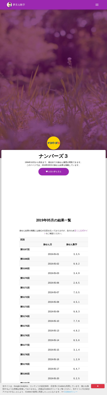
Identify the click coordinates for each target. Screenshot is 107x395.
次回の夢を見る (54, 171)
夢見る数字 (16, 4)
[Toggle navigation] (97, 4)
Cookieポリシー (71, 392)
